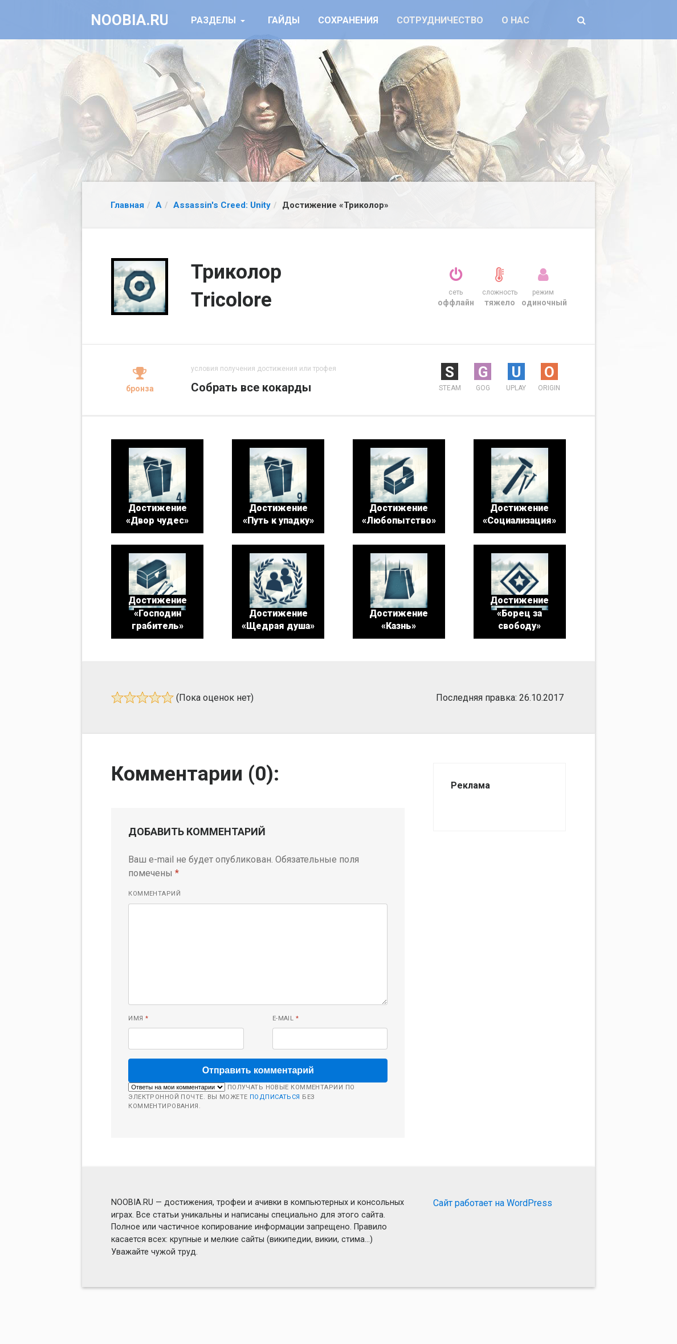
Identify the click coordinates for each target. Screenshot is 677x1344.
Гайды (284, 20)
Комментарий (154, 893)
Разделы (214, 20)
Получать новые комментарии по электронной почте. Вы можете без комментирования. (241, 1096)
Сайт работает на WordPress (492, 1203)
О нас (515, 20)
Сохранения (348, 20)
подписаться (275, 1097)
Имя (138, 1018)
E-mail (285, 1018)
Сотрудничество (440, 20)
